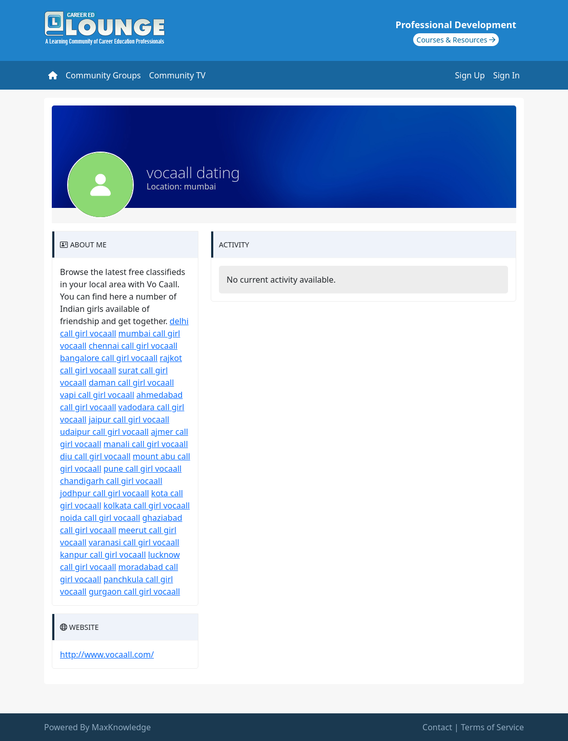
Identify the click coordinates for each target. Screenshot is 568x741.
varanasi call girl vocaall (134, 542)
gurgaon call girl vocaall (134, 591)
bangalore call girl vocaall (108, 358)
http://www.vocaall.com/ (107, 654)
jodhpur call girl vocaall (104, 493)
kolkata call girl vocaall (147, 505)
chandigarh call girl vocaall (111, 480)
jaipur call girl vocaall (129, 419)
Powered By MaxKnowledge (97, 727)
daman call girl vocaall (131, 382)
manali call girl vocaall (146, 444)
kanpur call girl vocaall (103, 554)
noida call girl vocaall (100, 517)
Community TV (177, 75)
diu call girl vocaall (95, 456)
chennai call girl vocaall (133, 345)
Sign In (506, 75)
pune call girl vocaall (142, 468)
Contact (437, 727)
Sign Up (470, 75)
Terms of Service (492, 727)
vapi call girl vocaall (97, 394)
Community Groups (103, 75)
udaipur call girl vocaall (104, 431)
